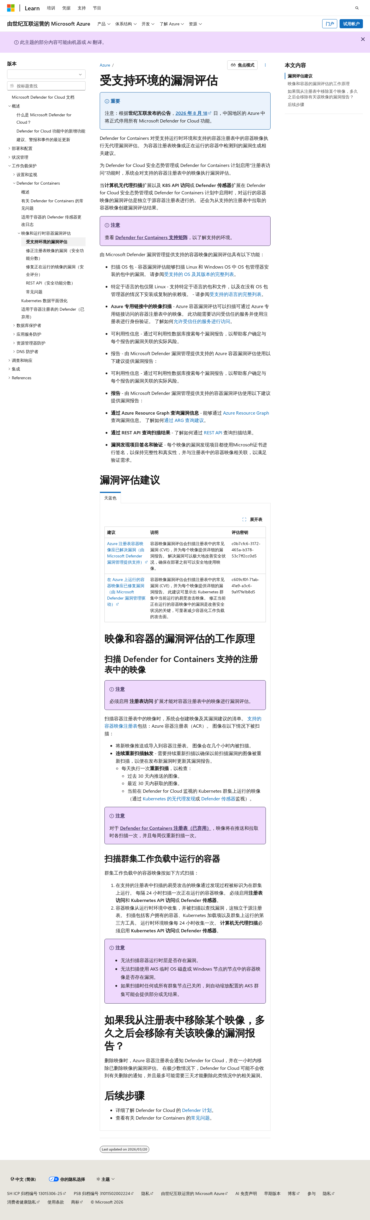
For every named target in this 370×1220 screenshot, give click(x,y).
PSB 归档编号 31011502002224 (102, 1193)
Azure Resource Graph (246, 413)
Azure (105, 65)
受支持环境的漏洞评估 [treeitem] (46, 241)
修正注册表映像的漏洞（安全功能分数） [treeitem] (55, 254)
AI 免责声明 (246, 1193)
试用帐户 (351, 24)
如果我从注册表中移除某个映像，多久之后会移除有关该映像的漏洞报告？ (323, 93)
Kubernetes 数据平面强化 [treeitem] (44, 300)
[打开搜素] (357, 8)
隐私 (145, 1193)
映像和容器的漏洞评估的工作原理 (319, 83)
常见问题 (200, 1118)
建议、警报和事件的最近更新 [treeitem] (43, 139)
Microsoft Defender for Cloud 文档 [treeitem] (43, 97)
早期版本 (272, 1193)
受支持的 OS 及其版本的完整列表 (199, 274)
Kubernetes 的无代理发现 (169, 798)
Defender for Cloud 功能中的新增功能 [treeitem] (51, 131)
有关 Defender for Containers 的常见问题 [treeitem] (52, 204)
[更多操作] (265, 65)
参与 (311, 1193)
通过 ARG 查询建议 (184, 420)
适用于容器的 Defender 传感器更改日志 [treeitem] (51, 220)
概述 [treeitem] (25, 192)
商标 (75, 1202)
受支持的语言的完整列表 (235, 294)
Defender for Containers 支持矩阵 (151, 237)
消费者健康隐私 (21, 1202)
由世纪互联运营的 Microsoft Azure (192, 1193)
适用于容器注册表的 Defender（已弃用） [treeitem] (52, 313)
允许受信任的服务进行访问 (201, 321)
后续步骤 (296, 104)
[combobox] (46, 74)
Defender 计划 (197, 1110)
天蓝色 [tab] (110, 498)
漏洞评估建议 (300, 76)
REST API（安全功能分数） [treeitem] (50, 283)
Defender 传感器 (218, 798)
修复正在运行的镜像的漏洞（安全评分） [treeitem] (55, 270)
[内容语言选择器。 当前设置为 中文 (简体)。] (23, 1179)
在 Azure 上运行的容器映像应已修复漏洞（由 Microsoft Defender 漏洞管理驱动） (126, 592)
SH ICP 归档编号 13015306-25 (34, 1193)
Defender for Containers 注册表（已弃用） (165, 828)
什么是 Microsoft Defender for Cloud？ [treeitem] (44, 118)
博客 (292, 1193)
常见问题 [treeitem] (34, 291)
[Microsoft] (11, 8)
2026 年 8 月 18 (191, 113)
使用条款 (56, 1202)
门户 (330, 24)
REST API (213, 432)
